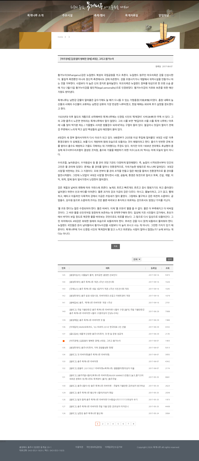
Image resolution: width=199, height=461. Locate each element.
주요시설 (67, 15)
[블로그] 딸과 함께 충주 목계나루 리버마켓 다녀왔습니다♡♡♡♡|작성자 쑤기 (103, 400)
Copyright (142, 447)
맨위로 (3, 441)
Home (60, 37)
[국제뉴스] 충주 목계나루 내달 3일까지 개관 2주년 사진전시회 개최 (99, 289)
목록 (115, 246)
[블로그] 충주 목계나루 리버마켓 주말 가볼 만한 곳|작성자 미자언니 (99, 407)
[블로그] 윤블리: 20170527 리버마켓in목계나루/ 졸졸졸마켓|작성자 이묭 (101, 368)
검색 (170, 259)
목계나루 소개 (35, 15)
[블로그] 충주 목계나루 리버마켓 (83, 361)
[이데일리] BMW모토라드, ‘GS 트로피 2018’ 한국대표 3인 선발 (97, 327)
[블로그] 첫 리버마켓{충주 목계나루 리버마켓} (89, 355)
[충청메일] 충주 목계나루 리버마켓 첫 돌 (87, 320)
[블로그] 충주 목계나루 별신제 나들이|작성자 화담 (91, 393)
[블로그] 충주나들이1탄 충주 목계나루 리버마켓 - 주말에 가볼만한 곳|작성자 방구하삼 (107, 386)
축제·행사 (99, 15)
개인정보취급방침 (94, 447)
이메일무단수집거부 (113, 447)
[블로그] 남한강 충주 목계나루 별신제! (86, 413)
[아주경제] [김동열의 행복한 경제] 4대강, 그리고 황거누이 (95, 341)
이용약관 (79, 447)
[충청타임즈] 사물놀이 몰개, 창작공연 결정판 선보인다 (93, 275)
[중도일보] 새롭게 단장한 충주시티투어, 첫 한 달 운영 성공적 (96, 334)
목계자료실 (131, 15)
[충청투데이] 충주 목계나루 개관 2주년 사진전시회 (91, 282)
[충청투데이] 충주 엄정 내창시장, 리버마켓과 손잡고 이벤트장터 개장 (99, 296)
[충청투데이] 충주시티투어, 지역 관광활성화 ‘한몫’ (91, 348)
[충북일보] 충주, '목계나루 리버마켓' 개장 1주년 (90, 303)
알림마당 (164, 15)
